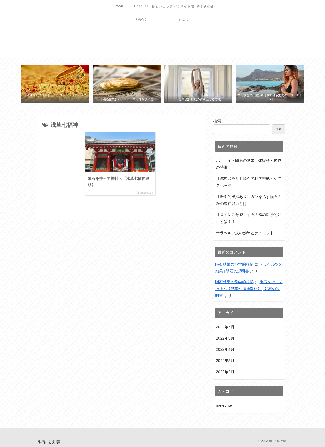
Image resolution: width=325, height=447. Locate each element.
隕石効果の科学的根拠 (234, 264)
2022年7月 (225, 327)
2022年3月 (225, 361)
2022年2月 (225, 372)
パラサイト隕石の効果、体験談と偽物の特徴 (248, 163)
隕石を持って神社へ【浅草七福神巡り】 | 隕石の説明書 (249, 289)
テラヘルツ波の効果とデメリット (245, 233)
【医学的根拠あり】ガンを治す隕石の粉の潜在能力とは (248, 200)
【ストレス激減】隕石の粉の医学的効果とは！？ (248, 218)
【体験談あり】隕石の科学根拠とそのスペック (248, 181)
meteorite (224, 405)
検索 (217, 121)
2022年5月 (225, 338)
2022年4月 (225, 349)
